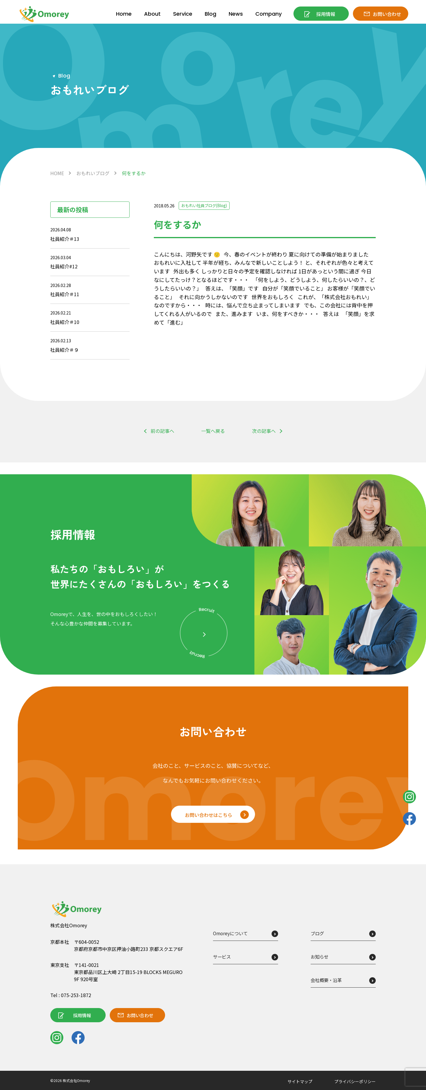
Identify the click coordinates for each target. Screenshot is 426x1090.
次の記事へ (264, 431)
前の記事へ (162, 431)
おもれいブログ (92, 173)
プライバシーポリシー (355, 1081)
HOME (57, 173)
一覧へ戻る (213, 431)
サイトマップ (300, 1081)
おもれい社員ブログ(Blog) (206, 206)
